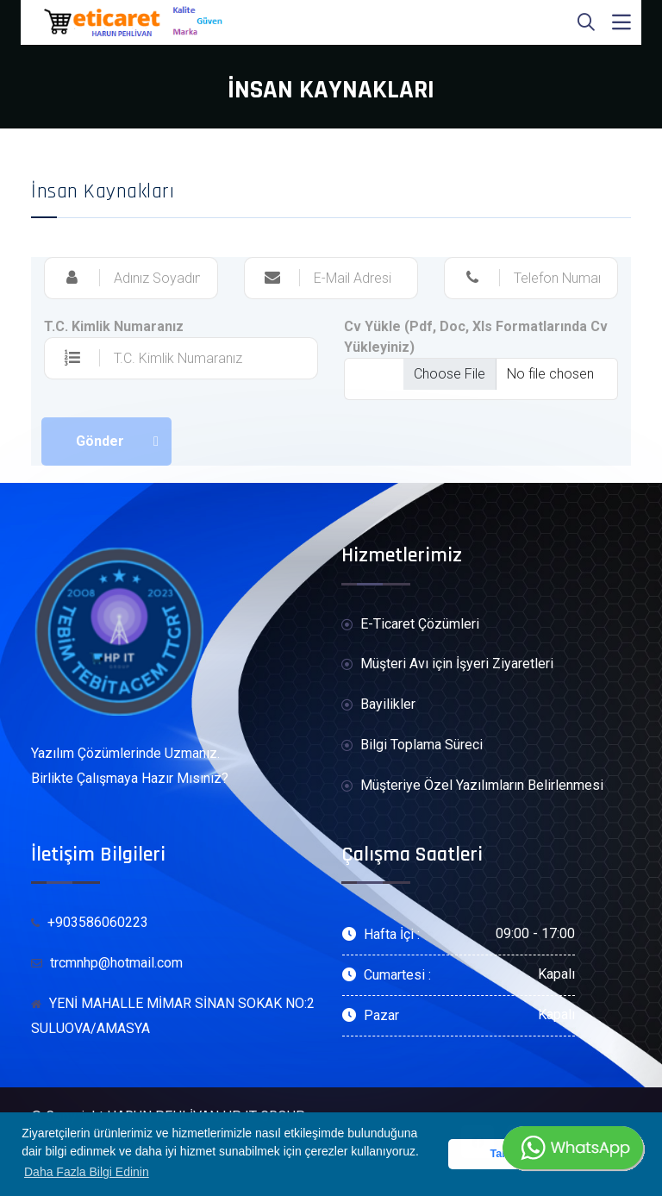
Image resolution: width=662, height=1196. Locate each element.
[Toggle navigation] (621, 22)
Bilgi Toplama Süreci (412, 745)
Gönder (100, 441)
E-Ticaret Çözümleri (410, 625)
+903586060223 (89, 922)
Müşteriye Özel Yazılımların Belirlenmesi (472, 786)
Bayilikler (378, 705)
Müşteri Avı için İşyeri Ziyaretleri (447, 664)
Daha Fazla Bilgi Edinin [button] (86, 1172)
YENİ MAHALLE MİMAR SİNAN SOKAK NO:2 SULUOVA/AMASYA (173, 1015)
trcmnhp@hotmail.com (107, 964)
